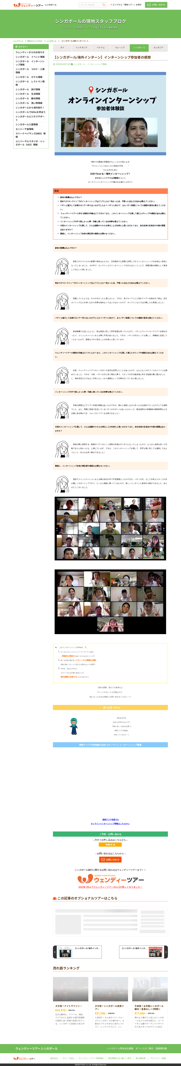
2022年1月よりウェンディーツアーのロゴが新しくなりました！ (110, 887)
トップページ (18, 41)
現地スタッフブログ (34, 41)
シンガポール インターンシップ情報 (90, 64)
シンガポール (51, 41)
